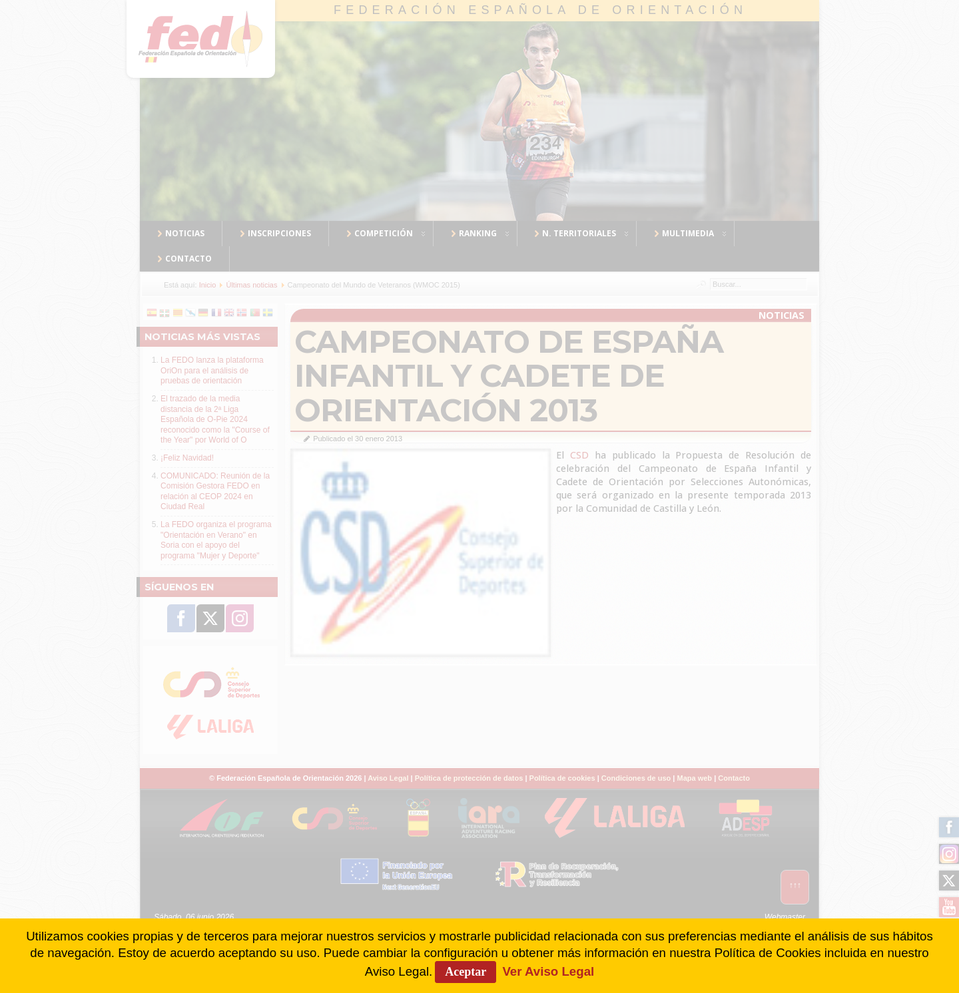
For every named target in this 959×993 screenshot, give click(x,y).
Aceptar (465, 971)
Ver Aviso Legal (548, 971)
